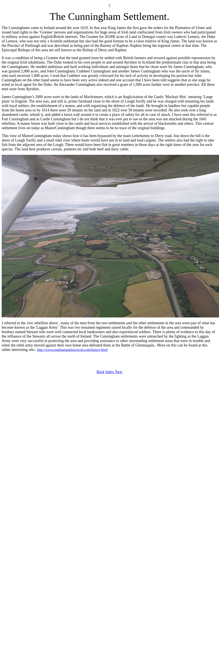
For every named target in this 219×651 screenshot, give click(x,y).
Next (118, 372)
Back (100, 372)
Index (109, 372)
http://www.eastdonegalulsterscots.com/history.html (72, 350)
